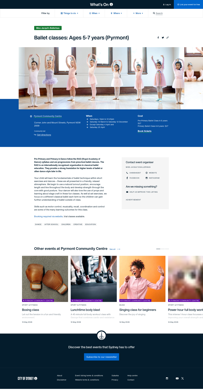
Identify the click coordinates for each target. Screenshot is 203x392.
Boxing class (30, 309)
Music (122, 305)
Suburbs (115, 375)
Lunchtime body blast (85, 309)
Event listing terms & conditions (89, 375)
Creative (78, 224)
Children (65, 224)
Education (90, 224)
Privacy (115, 379)
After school (51, 224)
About (59, 375)
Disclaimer (61, 379)
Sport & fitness (30, 305)
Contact (130, 379)
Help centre (132, 375)
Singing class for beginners (137, 309)
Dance (38, 224)
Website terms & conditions (87, 379)
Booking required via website (48, 216)
